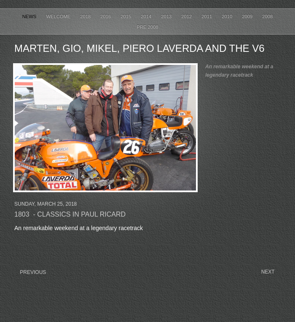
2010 (227, 16)
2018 (86, 16)
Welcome (59, 16)
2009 (248, 16)
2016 (106, 16)
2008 (267, 16)
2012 (187, 16)
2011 (207, 16)
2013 (167, 16)
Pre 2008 (147, 27)
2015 (126, 16)
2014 (147, 16)
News (30, 16)
